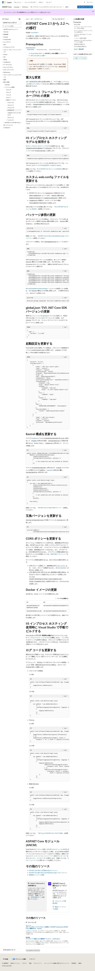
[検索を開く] (84, 2)
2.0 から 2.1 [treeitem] (11, 117)
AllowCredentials (61, 568)
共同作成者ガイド (36, 897)
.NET (32, 19)
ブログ (24, 963)
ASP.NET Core (38, 19)
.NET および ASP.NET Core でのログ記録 (50, 833)
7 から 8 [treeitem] (8, 95)
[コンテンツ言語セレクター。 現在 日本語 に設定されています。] (5, 959)
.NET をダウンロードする (85, 7)
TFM (37, 102)
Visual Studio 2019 (35, 53)
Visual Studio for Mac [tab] (54, 49)
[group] (47, 231)
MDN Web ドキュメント (58, 554)
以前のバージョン (15, 963)
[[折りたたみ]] (19, 19)
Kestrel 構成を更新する (80, 46)
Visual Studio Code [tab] (42, 49)
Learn (27, 19)
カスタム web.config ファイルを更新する (82, 35)
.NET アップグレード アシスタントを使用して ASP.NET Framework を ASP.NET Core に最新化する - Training (47, 927)
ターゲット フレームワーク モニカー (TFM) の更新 (83, 27)
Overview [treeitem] (5, 32)
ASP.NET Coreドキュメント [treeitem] (10, 29)
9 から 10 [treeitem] (8, 90)
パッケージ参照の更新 (80, 38)
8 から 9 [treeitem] (8, 92)
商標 (79, 963)
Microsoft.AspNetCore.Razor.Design (36, 288)
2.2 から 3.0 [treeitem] (11, 107)
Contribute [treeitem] (6, 127)
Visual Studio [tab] (30, 49)
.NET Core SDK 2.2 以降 (37, 55)
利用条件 (74, 963)
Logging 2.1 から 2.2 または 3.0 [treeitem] (14, 114)
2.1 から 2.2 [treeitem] (11, 110)
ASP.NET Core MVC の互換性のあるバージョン (43, 870)
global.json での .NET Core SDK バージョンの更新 (83, 41)
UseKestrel (35, 438)
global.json (46, 316)
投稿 (30, 963)
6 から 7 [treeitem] (8, 97)
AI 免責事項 (5, 963)
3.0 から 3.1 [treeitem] (11, 105)
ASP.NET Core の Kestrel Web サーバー (49, 508)
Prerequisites (77, 22)
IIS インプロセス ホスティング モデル (37, 637)
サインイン (90, 2)
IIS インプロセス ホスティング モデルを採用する (83, 31)
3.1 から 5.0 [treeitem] (11, 102)
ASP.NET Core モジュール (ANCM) (57, 849)
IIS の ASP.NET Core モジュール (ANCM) (49, 169)
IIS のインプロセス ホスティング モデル (38, 146)
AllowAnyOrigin (64, 581)
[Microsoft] (3, 2)
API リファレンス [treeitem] (8, 125)
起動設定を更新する (79, 44)
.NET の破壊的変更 (31, 81)
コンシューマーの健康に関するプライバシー (56, 963)
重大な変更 (77, 24)
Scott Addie (34, 32)
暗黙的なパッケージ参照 (36, 875)
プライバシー (37, 963)
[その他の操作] (67, 19)
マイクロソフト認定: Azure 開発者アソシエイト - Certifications (43, 939)
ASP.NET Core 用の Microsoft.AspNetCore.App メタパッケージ (48, 873)
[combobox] (12, 22)
